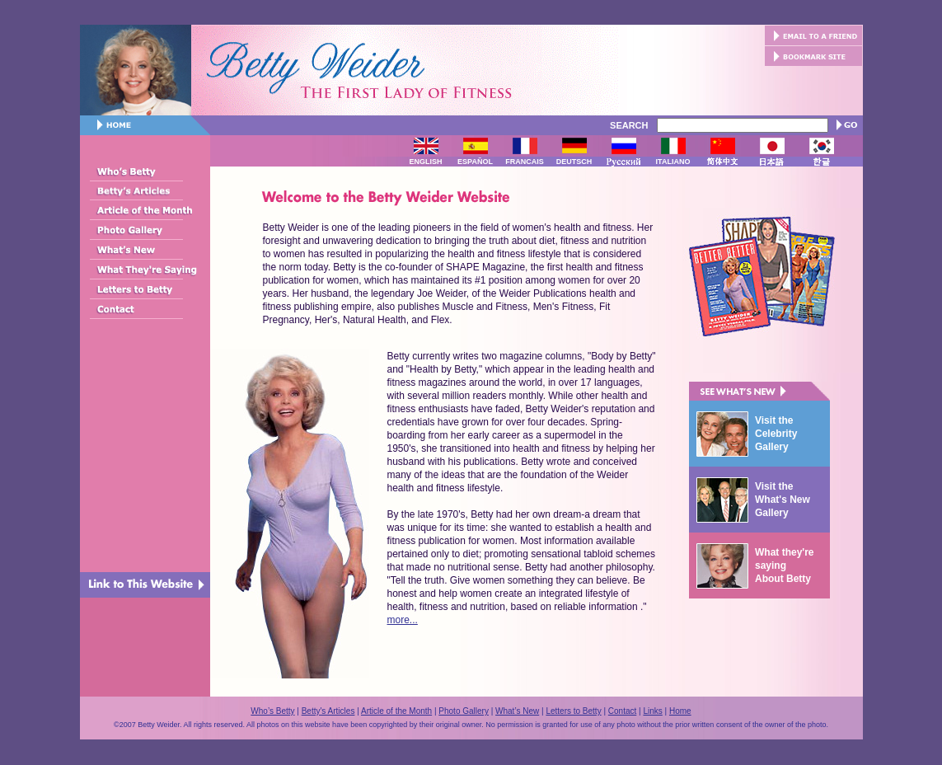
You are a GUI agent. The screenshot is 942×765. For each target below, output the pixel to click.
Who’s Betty (272, 711)
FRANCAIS (524, 161)
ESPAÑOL (475, 161)
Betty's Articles (328, 711)
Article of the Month (396, 711)
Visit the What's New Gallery (782, 500)
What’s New (517, 711)
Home (680, 711)
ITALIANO (673, 161)
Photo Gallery (463, 711)
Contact (622, 711)
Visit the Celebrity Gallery (776, 434)
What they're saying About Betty (784, 565)
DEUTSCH (574, 161)
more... (402, 620)
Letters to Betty (573, 711)
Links (652, 711)
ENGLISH (425, 161)
